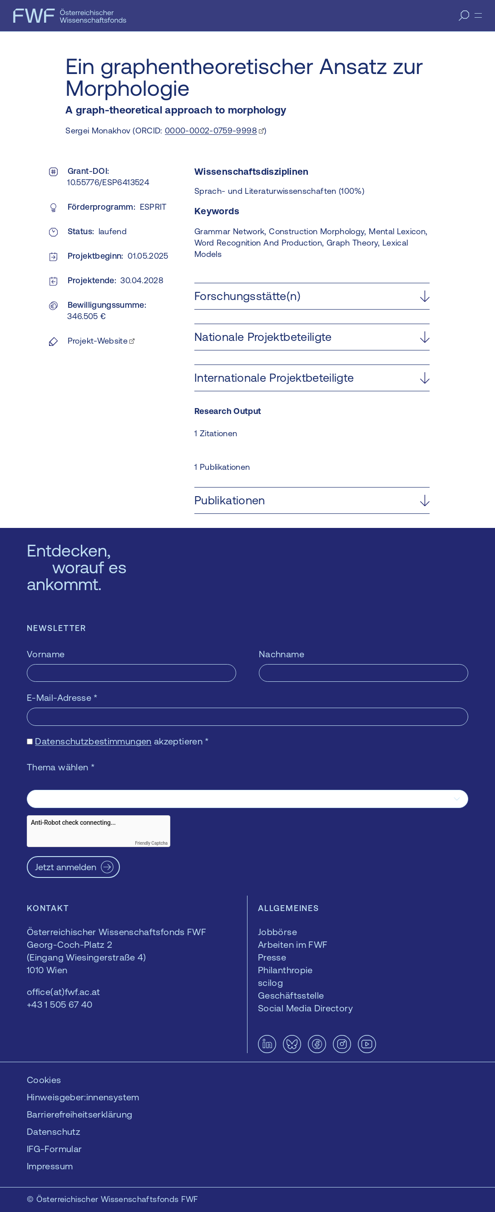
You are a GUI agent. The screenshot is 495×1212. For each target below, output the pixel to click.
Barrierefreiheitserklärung (79, 1114)
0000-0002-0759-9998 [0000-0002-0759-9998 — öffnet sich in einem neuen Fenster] (211, 130)
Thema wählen (61, 767)
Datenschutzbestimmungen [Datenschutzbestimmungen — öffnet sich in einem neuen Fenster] (93, 741)
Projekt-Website (98, 340)
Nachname (281, 654)
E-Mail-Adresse (62, 697)
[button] (312, 296)
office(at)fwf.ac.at (63, 991)
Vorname (46, 654)
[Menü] (478, 15)
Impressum (50, 1166)
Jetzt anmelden (65, 867)
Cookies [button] (44, 1079)
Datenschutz (53, 1131)
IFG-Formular (54, 1148)
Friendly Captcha (151, 843)
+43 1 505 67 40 (59, 1004)
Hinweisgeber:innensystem (83, 1097)
